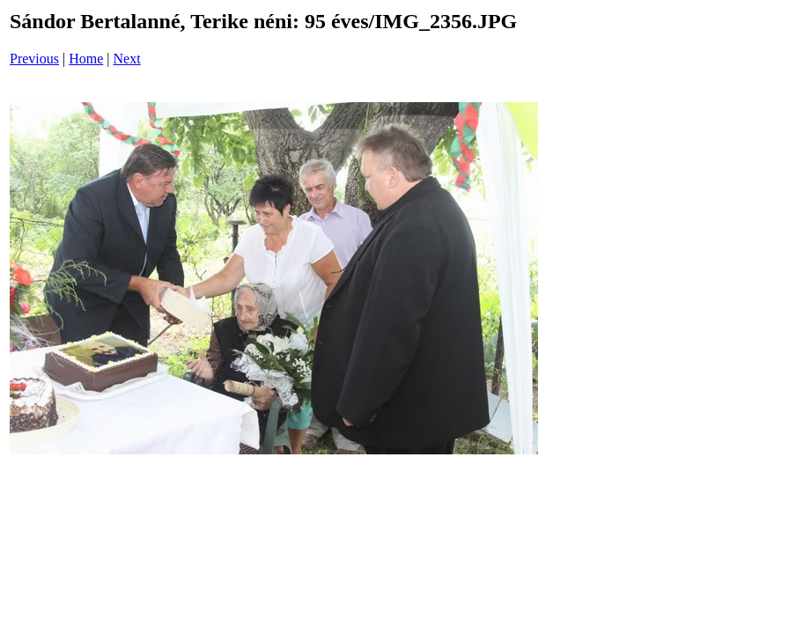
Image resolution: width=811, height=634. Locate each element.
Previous (34, 58)
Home (86, 58)
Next (127, 58)
